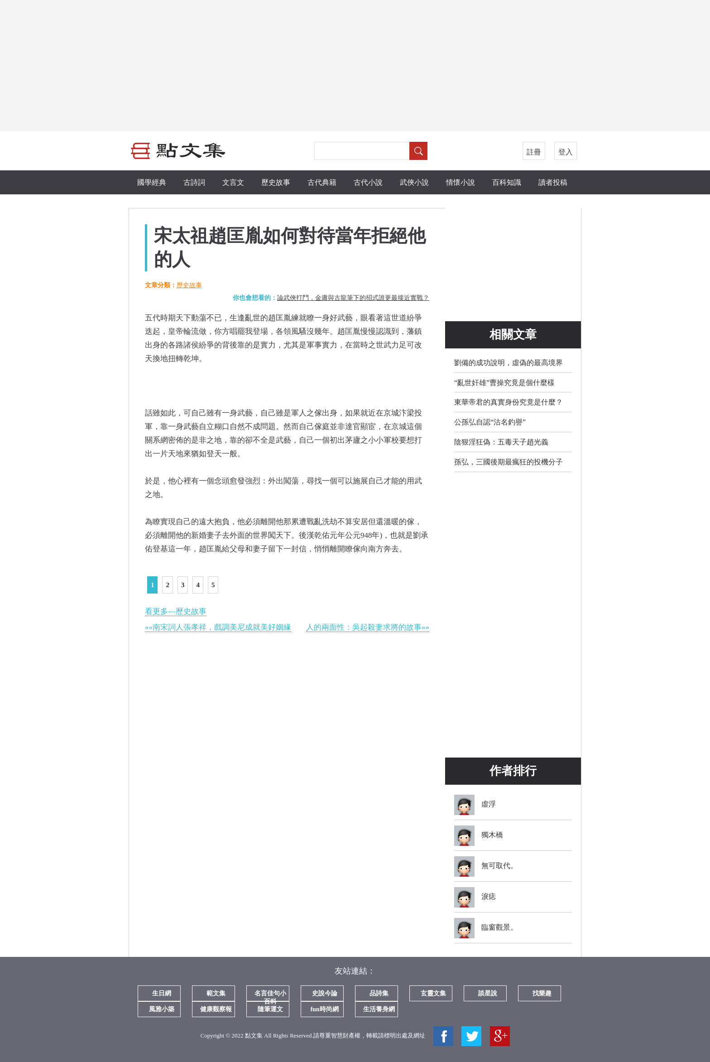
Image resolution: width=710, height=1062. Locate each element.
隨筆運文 (270, 1009)
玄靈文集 (433, 993)
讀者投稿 (552, 182)
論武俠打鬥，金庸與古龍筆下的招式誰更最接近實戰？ (353, 297)
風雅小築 (161, 1009)
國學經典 (151, 182)
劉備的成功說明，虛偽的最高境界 (508, 363)
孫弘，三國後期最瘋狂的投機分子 (508, 462)
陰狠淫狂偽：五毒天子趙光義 (501, 442)
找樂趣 (542, 993)
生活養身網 (379, 1009)
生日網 (161, 993)
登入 (565, 152)
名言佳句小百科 (270, 995)
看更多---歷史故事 (175, 611)
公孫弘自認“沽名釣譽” (490, 422)
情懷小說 (460, 182)
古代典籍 (321, 182)
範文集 (215, 993)
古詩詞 (194, 182)
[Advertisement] (355, 65)
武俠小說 (414, 182)
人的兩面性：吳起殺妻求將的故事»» (367, 627)
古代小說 (368, 182)
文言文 (233, 182)
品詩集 (379, 993)
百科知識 (506, 182)
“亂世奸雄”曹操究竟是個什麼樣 (504, 382)
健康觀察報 (216, 1009)
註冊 (534, 152)
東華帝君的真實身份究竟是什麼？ (508, 402)
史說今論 (324, 993)
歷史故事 (275, 182)
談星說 (487, 993)
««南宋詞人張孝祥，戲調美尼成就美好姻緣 (218, 627)
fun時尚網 (324, 1009)
